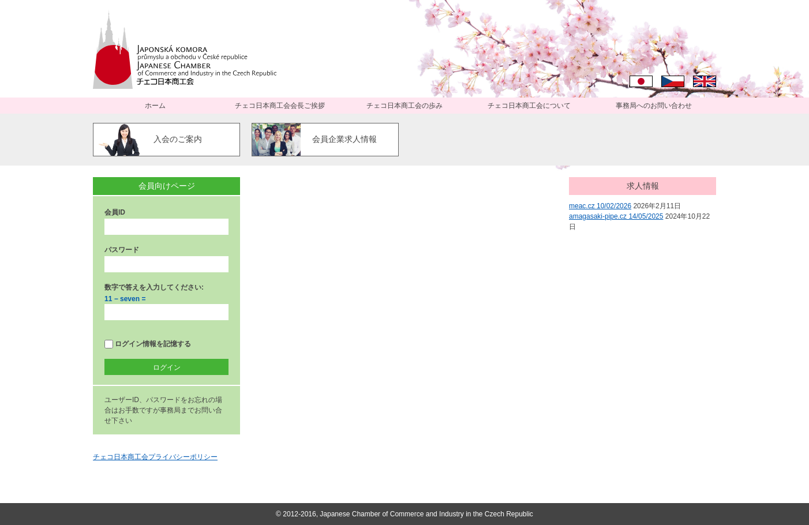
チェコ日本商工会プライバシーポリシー (155, 457)
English (704, 81)
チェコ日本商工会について (529, 106)
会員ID (114, 212)
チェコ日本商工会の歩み (404, 106)
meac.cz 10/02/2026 (600, 206)
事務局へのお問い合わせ (654, 106)
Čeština (672, 81)
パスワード (121, 250)
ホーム (155, 106)
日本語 (641, 81)
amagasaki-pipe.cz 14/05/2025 (616, 216)
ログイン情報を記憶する (147, 344)
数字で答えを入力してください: (154, 287)
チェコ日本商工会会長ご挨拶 (280, 106)
